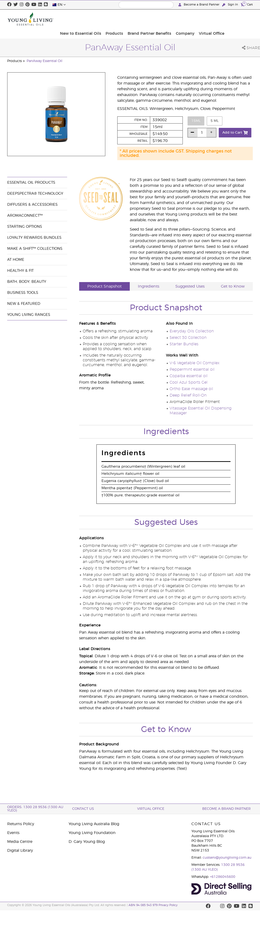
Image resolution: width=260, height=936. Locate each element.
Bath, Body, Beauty (26, 282)
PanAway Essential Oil (44, 61)
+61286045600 (222, 877)
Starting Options (24, 226)
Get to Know (233, 286)
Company (213, 19)
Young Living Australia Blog (94, 824)
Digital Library (20, 850)
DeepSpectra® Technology (35, 193)
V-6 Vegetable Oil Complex (194, 363)
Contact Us (83, 809)
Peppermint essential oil (192, 369)
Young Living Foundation (92, 833)
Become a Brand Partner (199, 4)
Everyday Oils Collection (192, 331)
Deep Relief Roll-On (188, 395)
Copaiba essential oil (188, 376)
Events (13, 833)
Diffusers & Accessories (32, 204)
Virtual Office (238, 19)
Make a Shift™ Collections (34, 248)
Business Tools (22, 293)
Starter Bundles (184, 344)
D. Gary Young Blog (87, 842)
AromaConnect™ (25, 215)
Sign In (230, 4)
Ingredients (148, 286)
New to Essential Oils (114, 19)
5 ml (215, 121)
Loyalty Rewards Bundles (34, 237)
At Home (15, 259)
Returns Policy (20, 824)
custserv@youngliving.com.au (227, 857)
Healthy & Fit (20, 270)
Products (146, 19)
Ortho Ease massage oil (191, 389)
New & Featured (23, 304)
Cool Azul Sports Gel (188, 382)
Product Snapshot (104, 286)
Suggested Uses (190, 286)
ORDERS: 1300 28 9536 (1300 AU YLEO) (35, 809)
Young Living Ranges (28, 315)
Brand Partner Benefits (179, 19)
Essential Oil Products (31, 182)
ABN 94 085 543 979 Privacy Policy (153, 905)
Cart (247, 4)
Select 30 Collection (188, 338)
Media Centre (19, 842)
